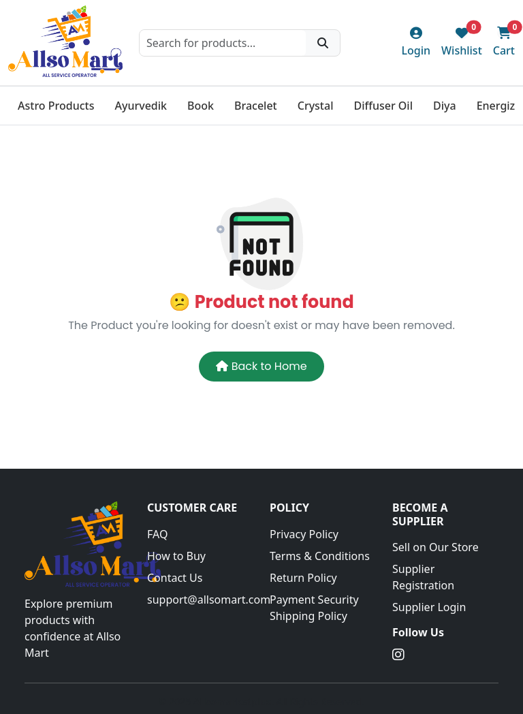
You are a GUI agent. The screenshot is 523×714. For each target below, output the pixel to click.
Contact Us (174, 577)
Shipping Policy (308, 615)
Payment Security (314, 599)
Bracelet (255, 105)
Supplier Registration (423, 577)
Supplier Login (429, 607)
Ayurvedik (140, 105)
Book (200, 105)
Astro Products (56, 105)
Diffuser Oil (383, 105)
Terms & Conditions (320, 555)
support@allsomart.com (200, 599)
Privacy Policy (304, 534)
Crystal (316, 105)
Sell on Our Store (435, 547)
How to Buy (176, 555)
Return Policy (303, 577)
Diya (444, 105)
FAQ (157, 534)
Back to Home (261, 366)
